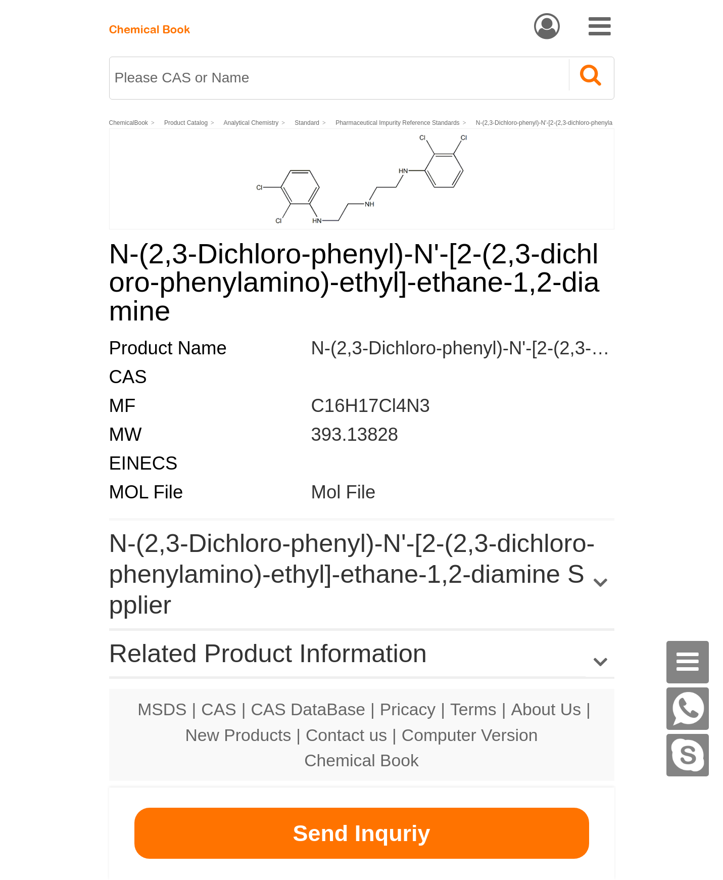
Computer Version (470, 735)
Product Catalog (186, 122)
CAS (218, 709)
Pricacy (408, 709)
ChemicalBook (128, 122)
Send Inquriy (361, 833)
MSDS (161, 709)
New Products (238, 735)
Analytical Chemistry (251, 122)
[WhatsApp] (687, 708)
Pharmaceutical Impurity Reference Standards (398, 122)
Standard (307, 122)
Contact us (346, 735)
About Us (546, 709)
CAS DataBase (308, 709)
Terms (473, 709)
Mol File (343, 492)
